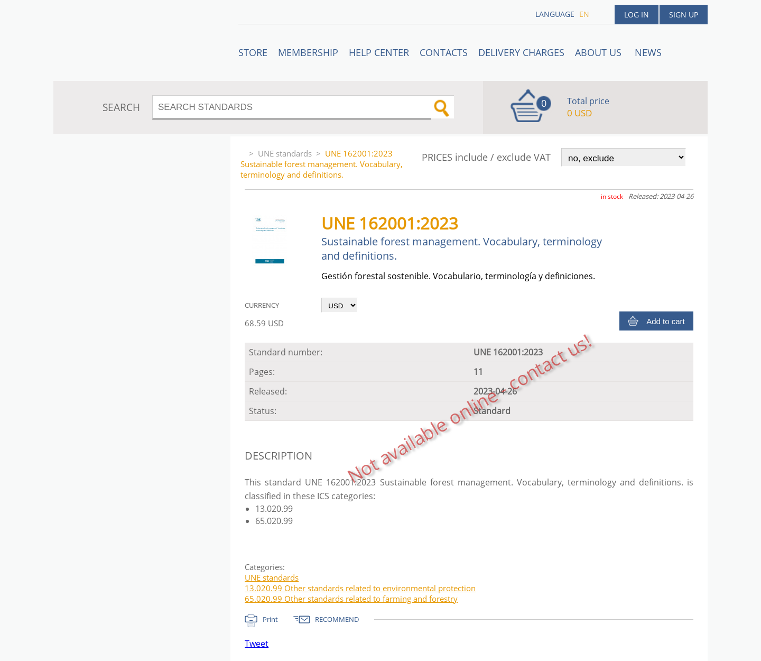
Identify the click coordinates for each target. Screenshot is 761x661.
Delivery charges (521, 52)
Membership (308, 52)
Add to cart (665, 321)
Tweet (256, 643)
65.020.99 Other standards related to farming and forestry (351, 598)
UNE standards (285, 153)
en (584, 14)
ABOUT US (599, 52)
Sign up (683, 15)
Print (270, 619)
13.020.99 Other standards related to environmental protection (360, 588)
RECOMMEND (337, 619)
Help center (379, 52)
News (648, 52)
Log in (636, 15)
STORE (252, 52)
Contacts (444, 52)
